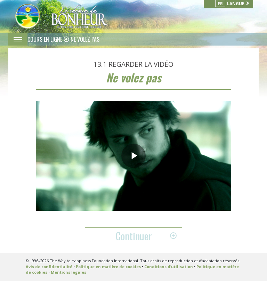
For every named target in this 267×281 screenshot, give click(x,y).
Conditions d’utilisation (168, 266)
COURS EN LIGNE (45, 39)
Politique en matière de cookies (108, 266)
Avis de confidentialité (49, 266)
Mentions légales (68, 272)
